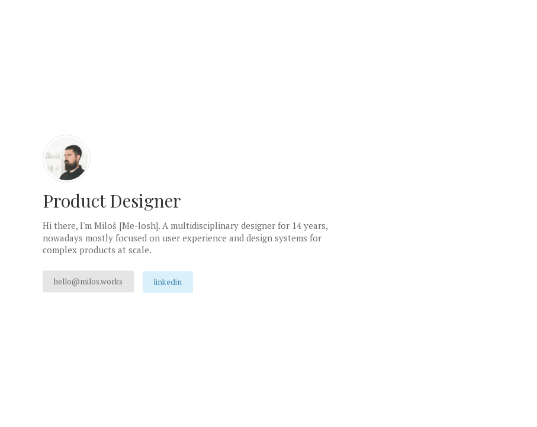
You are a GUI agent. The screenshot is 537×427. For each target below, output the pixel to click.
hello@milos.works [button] (88, 281)
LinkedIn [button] (167, 281)
